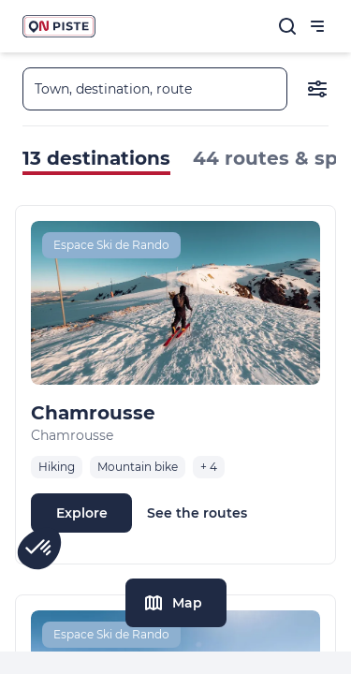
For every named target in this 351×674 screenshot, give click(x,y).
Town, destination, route (113, 89)
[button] (39, 548)
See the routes (197, 513)
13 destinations (96, 158)
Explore (82, 513)
